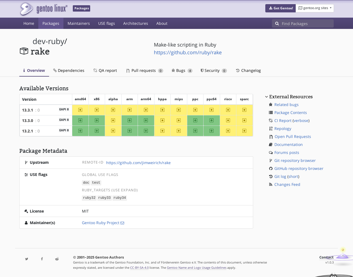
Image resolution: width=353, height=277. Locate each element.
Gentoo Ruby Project (100, 222)
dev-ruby (48, 41)
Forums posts (286, 152)
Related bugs (286, 104)
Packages (50, 23)
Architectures (135, 23)
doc (86, 182)
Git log (280, 176)
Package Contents (290, 112)
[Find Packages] (308, 23)
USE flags (106, 23)
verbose (301, 120)
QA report (105, 70)
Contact (326, 256)
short (293, 176)
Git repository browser (295, 160)
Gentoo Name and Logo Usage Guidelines (196, 267)
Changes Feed (287, 184)
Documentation (288, 144)
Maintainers (79, 23)
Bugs (182, 70)
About (161, 23)
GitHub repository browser (298, 168)
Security (214, 70)
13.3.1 (27, 110)
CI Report (283, 120)
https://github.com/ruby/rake (188, 52)
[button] (280, 8)
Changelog (248, 70)
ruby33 (104, 197)
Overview (34, 70)
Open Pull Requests (293, 136)
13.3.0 (27, 120)
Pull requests (144, 70)
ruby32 (89, 197)
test (96, 182)
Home (28, 23)
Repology (282, 128)
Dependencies (68, 70)
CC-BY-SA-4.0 (139, 267)
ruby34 (119, 197)
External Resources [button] (291, 96)
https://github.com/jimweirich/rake (138, 162)
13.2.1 (27, 131)
